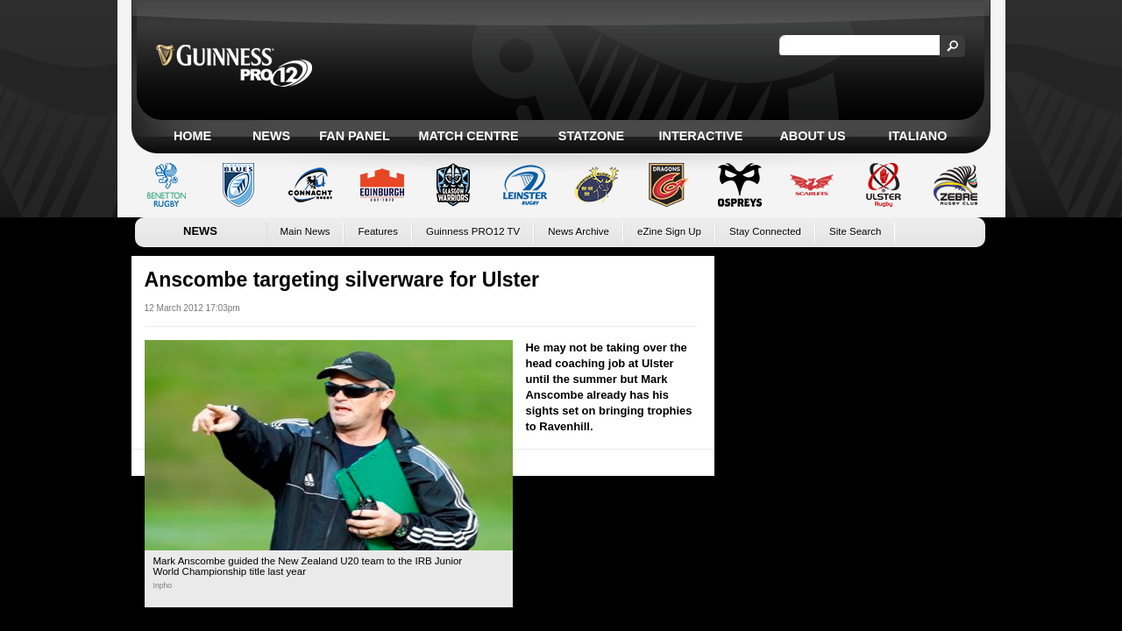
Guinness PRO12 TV (473, 231)
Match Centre (468, 136)
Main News (305, 231)
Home (192, 136)
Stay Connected (765, 231)
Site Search (855, 231)
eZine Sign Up (669, 231)
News (271, 136)
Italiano (918, 136)
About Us (812, 136)
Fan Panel (354, 136)
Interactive (701, 136)
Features (377, 231)
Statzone (591, 136)
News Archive (578, 231)
